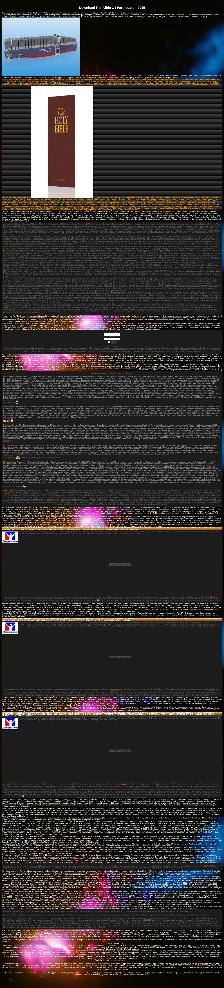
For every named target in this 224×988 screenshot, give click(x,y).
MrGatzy (6, 462)
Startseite (161, 226)
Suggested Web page (16, 967)
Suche (5, 307)
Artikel (72, 238)
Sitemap (11, 978)
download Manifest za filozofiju (29, 964)
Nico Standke (8, 407)
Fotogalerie (115, 292)
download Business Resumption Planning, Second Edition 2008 (184, 965)
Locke (41, 922)
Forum (14, 266)
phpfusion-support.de (121, 960)
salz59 (5, 376)
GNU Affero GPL (49, 951)
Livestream (195, 248)
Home (10, 980)
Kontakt (172, 278)
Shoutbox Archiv (10, 490)
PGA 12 (203, 866)
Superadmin (114, 691)
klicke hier (34, 348)
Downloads (130, 255)
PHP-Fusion (16, 945)
